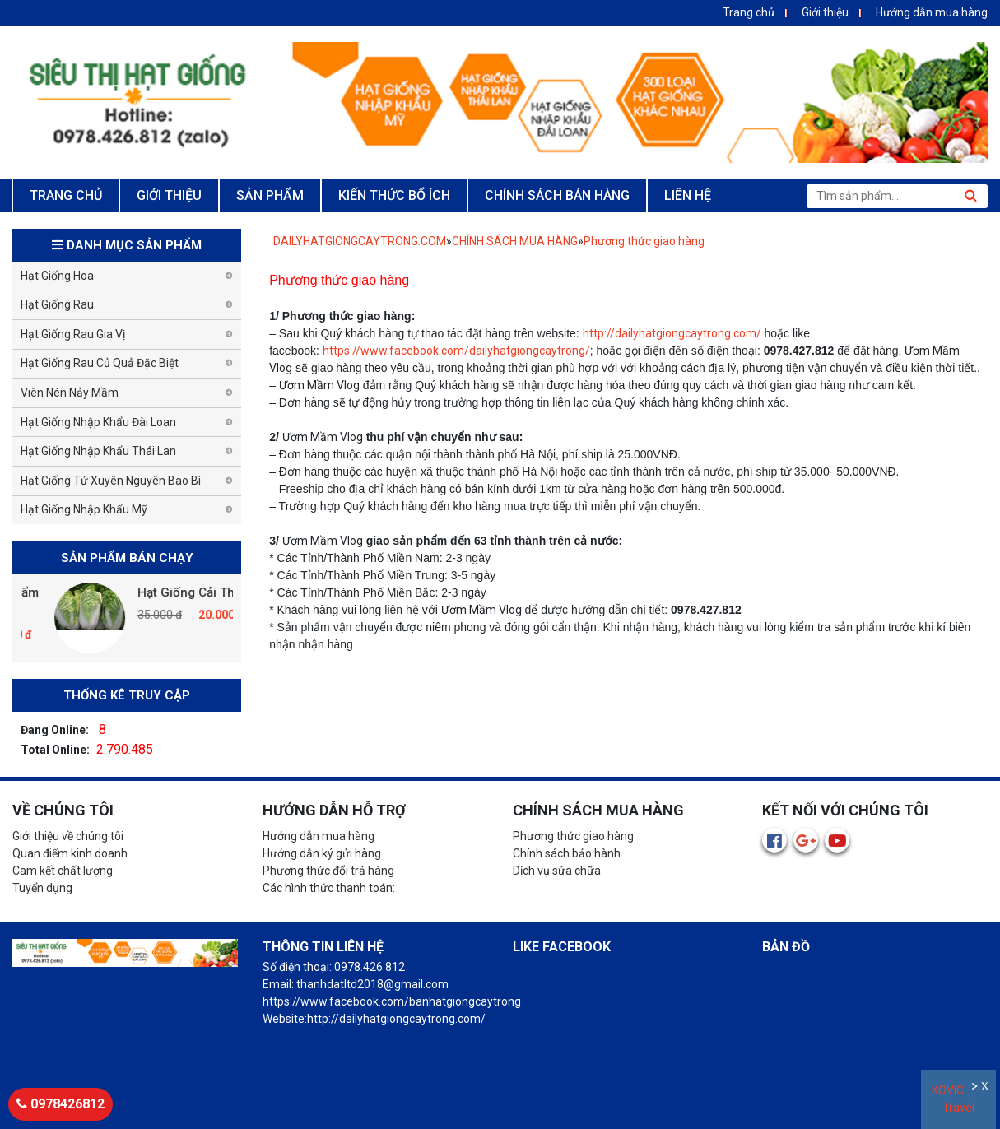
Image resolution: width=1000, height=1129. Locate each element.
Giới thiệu (825, 12)
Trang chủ (748, 12)
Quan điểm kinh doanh (70, 853)
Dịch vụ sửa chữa (557, 870)
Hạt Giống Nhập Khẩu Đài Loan (98, 422)
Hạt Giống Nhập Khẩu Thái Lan (98, 451)
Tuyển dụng (42, 887)
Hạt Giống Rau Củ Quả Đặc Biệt (100, 362)
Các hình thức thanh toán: (329, 887)
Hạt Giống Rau (57, 304)
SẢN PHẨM (270, 195)
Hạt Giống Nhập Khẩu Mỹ (84, 509)
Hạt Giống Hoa (57, 275)
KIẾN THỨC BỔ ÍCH (394, 195)
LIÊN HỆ (687, 195)
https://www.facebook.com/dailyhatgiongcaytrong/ (456, 350)
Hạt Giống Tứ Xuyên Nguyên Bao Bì (111, 480)
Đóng (986, 1088)
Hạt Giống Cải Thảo (219, 592)
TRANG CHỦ (66, 195)
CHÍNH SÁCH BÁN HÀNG (557, 195)
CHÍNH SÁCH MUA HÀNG (515, 241)
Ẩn (975, 1088)
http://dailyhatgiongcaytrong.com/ (672, 333)
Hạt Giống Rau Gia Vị (73, 334)
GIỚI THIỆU (169, 195)
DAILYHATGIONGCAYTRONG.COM (359, 241)
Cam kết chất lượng (62, 870)
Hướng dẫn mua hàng (932, 12)
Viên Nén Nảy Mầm (70, 392)
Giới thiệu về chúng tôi (67, 836)
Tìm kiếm (970, 196)
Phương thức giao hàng (644, 241)
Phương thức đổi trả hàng (328, 870)
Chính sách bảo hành (567, 853)
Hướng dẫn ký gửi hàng (322, 853)
